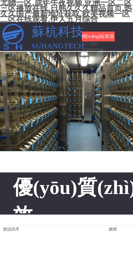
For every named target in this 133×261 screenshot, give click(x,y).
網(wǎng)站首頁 (98, 36)
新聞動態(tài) (93, 49)
